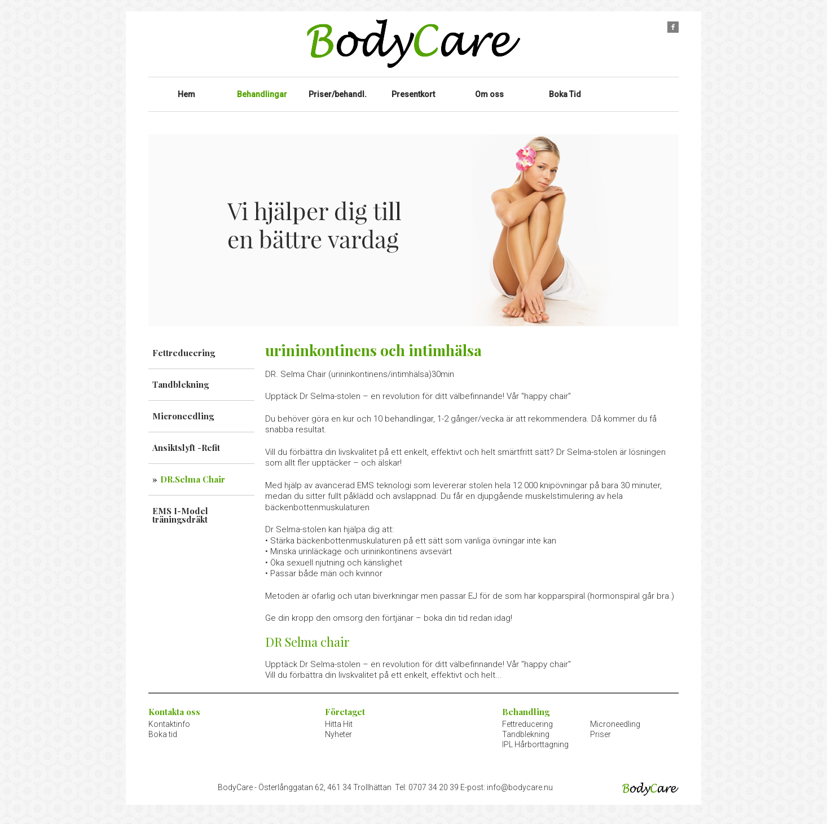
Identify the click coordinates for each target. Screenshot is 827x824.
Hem (186, 90)
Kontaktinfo (169, 715)
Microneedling (183, 407)
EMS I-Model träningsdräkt (180, 506)
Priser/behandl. (337, 90)
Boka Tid (565, 90)
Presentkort (413, 90)
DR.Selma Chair (192, 470)
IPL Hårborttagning (535, 735)
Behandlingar (262, 90)
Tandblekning (180, 376)
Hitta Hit (339, 715)
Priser (600, 725)
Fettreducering (183, 344)
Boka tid (162, 725)
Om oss (489, 90)
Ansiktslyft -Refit (186, 439)
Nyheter (338, 725)
